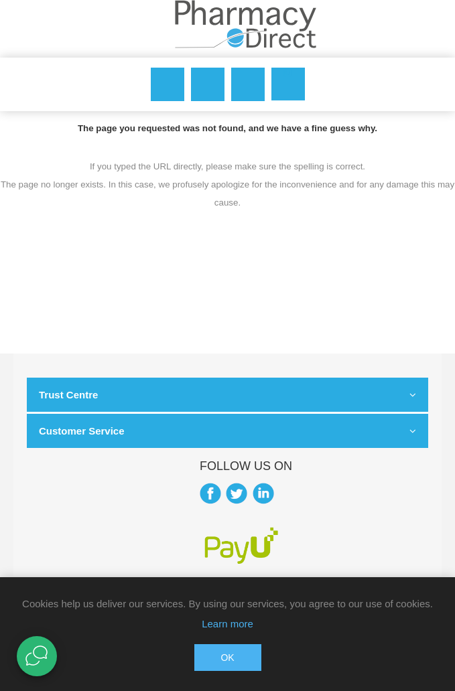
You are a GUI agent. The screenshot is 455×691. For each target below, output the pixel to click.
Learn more (227, 623)
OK (227, 657)
